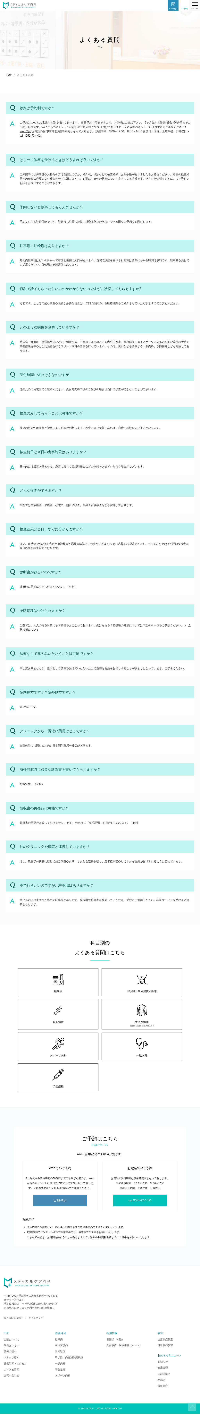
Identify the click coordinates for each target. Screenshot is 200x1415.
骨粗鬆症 (58, 1014)
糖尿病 (58, 983)
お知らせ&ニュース (170, 1357)
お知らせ (163, 1363)
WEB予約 (60, 1202)
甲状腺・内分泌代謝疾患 (142, 983)
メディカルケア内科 (19, 6)
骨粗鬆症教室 (165, 1346)
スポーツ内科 (58, 1048)
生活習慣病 (141, 1016)
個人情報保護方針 (13, 1319)
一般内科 (142, 1048)
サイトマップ (36, 1319)
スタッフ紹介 (11, 1358)
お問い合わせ (11, 1376)
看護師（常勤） (115, 1340)
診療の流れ (10, 1352)
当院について (11, 1340)
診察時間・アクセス (15, 1364)
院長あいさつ (11, 1346)
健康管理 (163, 1368)
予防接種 (58, 1079)
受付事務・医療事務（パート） (124, 1346)
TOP (188, 1403)
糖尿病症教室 (165, 1340)
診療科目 (60, 1334)
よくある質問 (11, 1370)
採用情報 (111, 1334)
